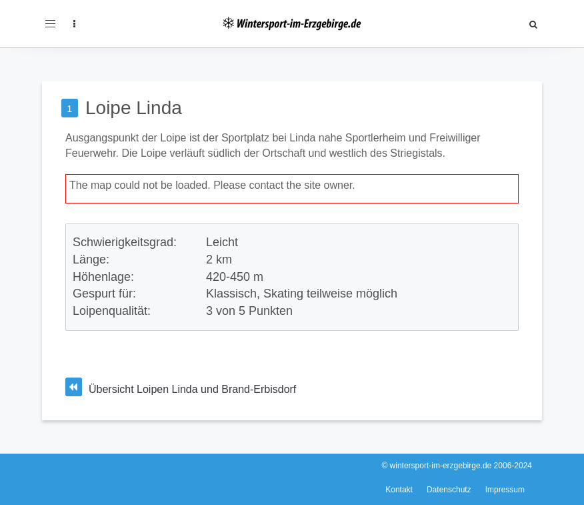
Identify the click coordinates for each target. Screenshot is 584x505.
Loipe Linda (133, 107)
